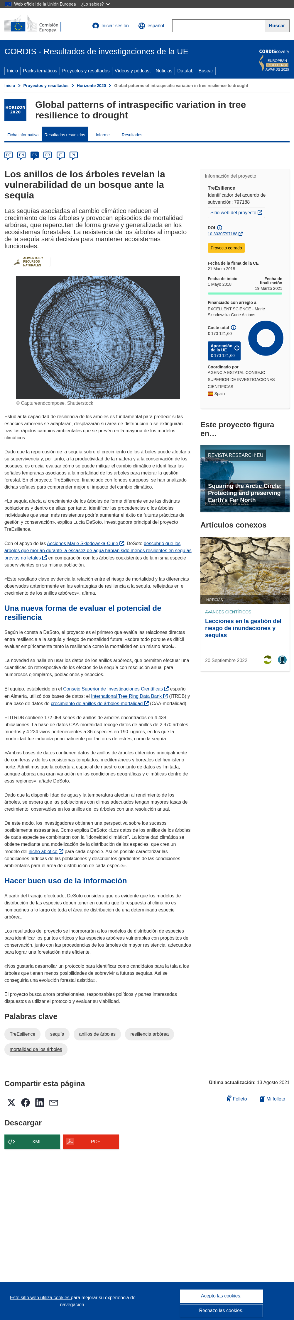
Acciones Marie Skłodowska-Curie (85, 543)
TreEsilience (22, 1034)
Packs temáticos (40, 70)
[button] (151, 26)
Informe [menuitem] (102, 134)
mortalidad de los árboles (36, 1049)
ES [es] (34, 155)
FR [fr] (47, 155)
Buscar (206, 70)
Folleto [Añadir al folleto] (237, 1098)
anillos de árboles (97, 1034)
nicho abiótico (46, 851)
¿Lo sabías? (95, 3)
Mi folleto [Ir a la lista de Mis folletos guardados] (272, 1099)
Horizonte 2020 (91, 85)
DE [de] (8, 155)
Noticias (164, 70)
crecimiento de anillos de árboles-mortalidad (100, 703)
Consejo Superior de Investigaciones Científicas (116, 688)
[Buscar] (277, 25)
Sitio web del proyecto (237, 212)
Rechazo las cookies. (221, 1310)
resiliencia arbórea (149, 1034)
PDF (95, 1141)
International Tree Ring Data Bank (129, 696)
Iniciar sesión (110, 25)
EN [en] (21, 155)
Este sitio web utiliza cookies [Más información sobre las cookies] (40, 1297)
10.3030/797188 (222, 234)
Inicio (12, 70)
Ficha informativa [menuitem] (23, 134)
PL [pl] (74, 155)
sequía (57, 1034)
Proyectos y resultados (86, 70)
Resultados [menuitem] (132, 134)
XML (37, 1141)
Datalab (185, 70)
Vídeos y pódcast (133, 70)
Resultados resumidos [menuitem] (65, 134)
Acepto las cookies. (221, 1295)
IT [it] (60, 155)
